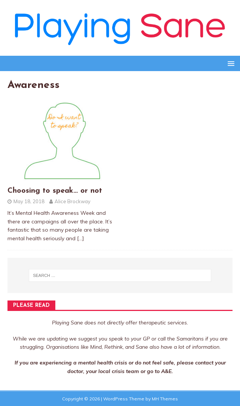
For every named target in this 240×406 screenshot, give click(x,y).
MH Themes (165, 399)
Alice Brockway (72, 201)
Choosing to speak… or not (54, 191)
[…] (80, 238)
